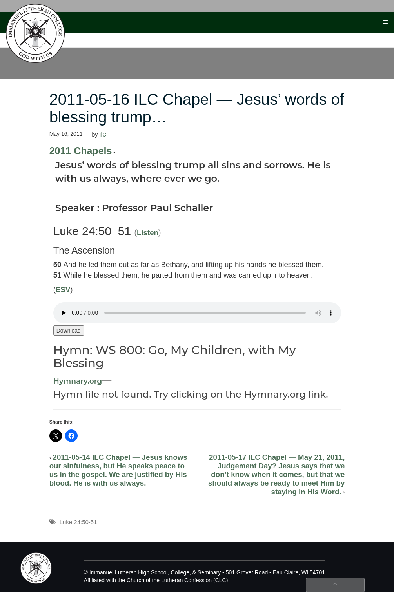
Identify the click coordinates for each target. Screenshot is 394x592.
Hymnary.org (77, 381)
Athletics (165, 36)
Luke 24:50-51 (78, 522)
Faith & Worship (208, 36)
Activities (130, 36)
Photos (331, 36)
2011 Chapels (80, 150)
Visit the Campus (261, 36)
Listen (147, 232)
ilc (102, 134)
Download (68, 330)
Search (302, 36)
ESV (63, 289)
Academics (94, 36)
